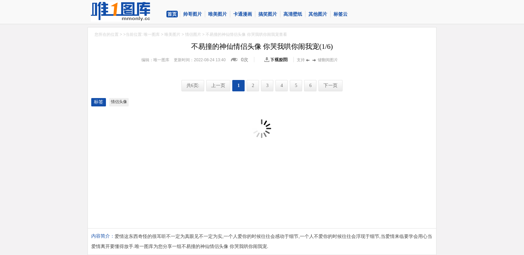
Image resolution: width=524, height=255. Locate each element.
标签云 (341, 14)
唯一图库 (152, 34)
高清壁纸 (292, 14)
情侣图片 (193, 34)
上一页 (218, 85)
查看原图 (277, 59)
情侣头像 (119, 101)
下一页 (330, 85)
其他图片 (317, 14)
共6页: (193, 85)
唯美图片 (217, 14)
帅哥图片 (192, 14)
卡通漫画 (242, 14)
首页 (172, 14)
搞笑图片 (267, 14)
